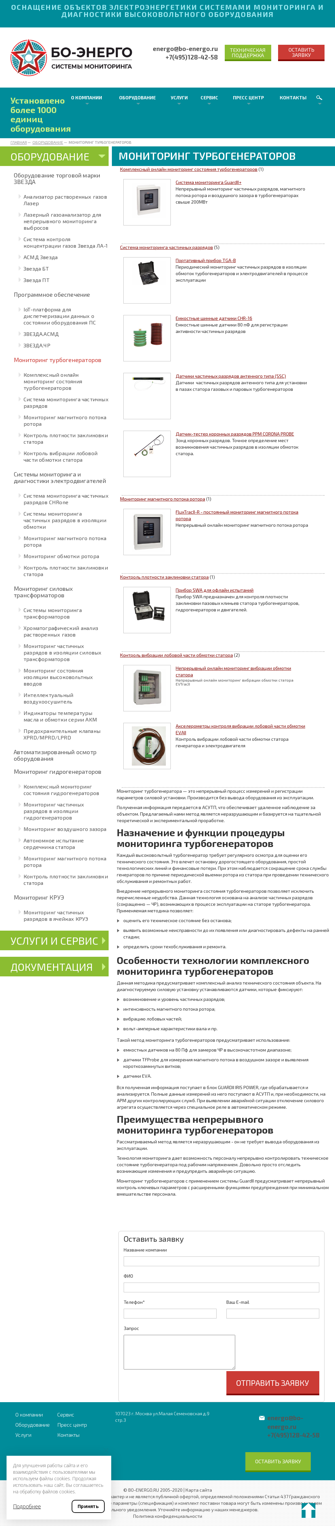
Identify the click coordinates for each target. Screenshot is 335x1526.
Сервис (209, 97)
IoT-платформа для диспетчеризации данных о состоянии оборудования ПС (60, 315)
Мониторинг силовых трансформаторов (43, 592)
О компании (86, 97)
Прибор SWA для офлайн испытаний (215, 590)
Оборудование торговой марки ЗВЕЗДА (57, 178)
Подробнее (27, 1506)
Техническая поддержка (248, 52)
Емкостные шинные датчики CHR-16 (214, 318)
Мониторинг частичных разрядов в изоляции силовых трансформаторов (62, 652)
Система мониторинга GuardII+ (208, 182)
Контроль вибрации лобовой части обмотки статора (60, 456)
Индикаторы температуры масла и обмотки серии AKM (60, 716)
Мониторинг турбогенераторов (57, 359)
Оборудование (137, 97)
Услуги (179, 97)
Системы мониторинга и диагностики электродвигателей (60, 477)
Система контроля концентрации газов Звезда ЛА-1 (66, 242)
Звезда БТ (36, 268)
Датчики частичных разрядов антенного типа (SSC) (231, 376)
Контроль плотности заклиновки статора (164, 577)
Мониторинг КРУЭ (39, 897)
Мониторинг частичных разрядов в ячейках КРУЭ (56, 915)
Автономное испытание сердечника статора (54, 843)
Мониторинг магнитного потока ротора (162, 499)
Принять (88, 1506)
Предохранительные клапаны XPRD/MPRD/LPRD (62, 734)
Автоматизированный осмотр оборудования (55, 755)
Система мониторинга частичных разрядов (166, 247)
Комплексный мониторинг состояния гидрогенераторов (61, 789)
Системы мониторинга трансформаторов (53, 613)
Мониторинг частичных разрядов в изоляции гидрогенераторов (54, 811)
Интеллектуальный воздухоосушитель (48, 698)
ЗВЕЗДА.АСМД (41, 334)
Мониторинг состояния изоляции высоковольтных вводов (58, 677)
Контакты (293, 97)
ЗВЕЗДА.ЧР (37, 345)
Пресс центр (248, 97)
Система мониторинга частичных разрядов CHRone (66, 498)
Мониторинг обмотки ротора (61, 556)
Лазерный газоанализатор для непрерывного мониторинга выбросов (62, 221)
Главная (18, 142)
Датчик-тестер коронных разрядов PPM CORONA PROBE (235, 434)
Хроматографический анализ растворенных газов (61, 631)
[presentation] (173, 1384)
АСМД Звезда (41, 257)
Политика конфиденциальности (167, 1516)
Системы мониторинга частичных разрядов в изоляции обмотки (65, 520)
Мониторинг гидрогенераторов (57, 771)
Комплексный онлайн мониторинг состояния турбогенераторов (53, 381)
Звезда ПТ (36, 280)
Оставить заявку (301, 52)
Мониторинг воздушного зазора (65, 829)
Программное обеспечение (52, 294)
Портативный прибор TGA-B (206, 260)
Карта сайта (198, 1490)
